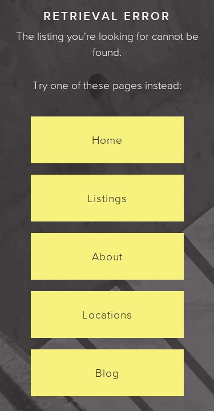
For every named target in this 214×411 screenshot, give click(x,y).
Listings (107, 198)
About (107, 256)
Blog (107, 372)
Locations (107, 314)
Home (107, 140)
